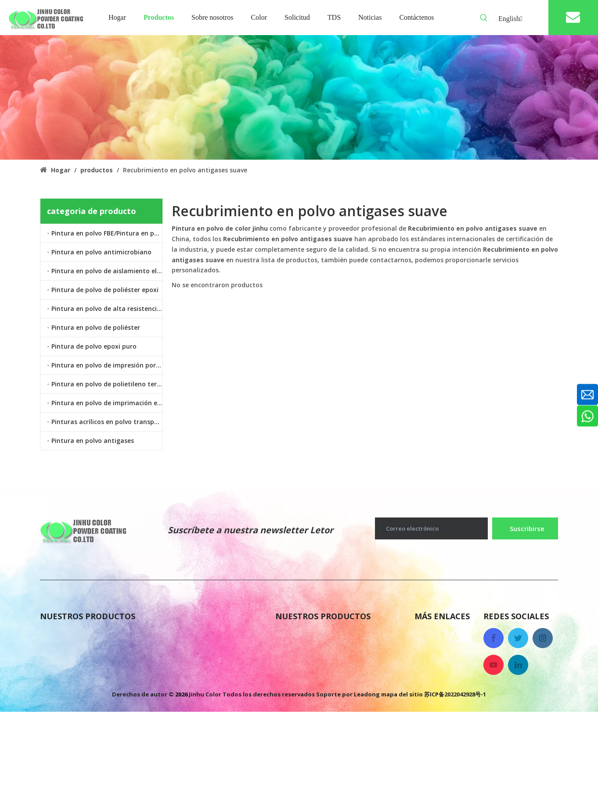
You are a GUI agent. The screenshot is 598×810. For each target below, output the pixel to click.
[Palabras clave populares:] (484, 18)
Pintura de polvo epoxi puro (94, 346)
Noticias (428, 652)
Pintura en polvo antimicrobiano (101, 252)
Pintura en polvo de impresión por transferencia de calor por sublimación (106, 365)
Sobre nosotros (440, 635)
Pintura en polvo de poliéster (95, 327)
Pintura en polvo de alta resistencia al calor (106, 308)
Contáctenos (436, 670)
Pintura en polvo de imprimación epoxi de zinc (106, 403)
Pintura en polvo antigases (92, 440)
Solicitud (429, 705)
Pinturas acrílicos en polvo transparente (106, 421)
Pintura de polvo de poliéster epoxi (105, 289)
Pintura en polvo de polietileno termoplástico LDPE (106, 384)
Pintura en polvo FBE (311, 635)
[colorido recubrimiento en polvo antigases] (299, 97)
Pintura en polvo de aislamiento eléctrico (106, 271)
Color (423, 687)
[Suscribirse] (525, 528)
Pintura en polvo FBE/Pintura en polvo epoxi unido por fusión (106, 233)
